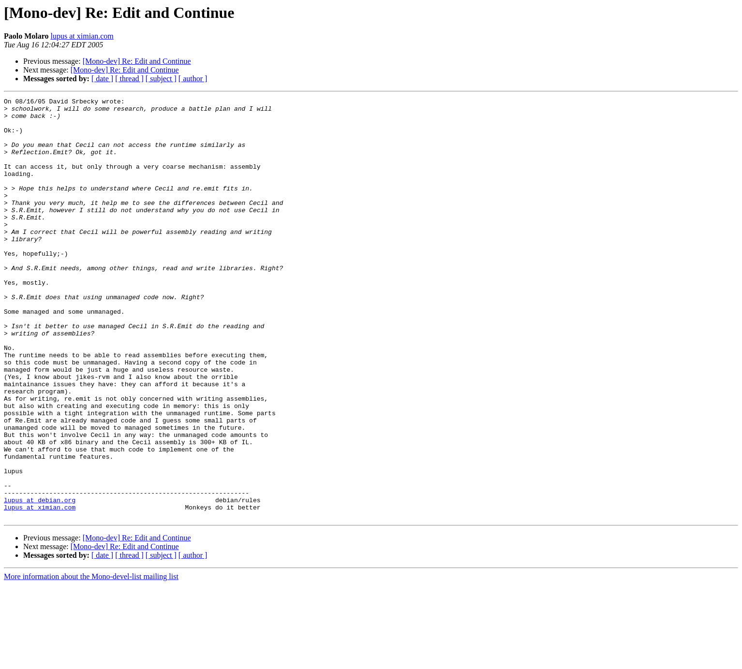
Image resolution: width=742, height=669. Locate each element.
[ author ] (193, 78)
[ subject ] (161, 78)
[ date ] (102, 78)
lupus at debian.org (39, 581)
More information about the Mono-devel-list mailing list (91, 660)
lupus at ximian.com (82, 36)
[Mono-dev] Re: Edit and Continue (137, 61)
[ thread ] (129, 78)
